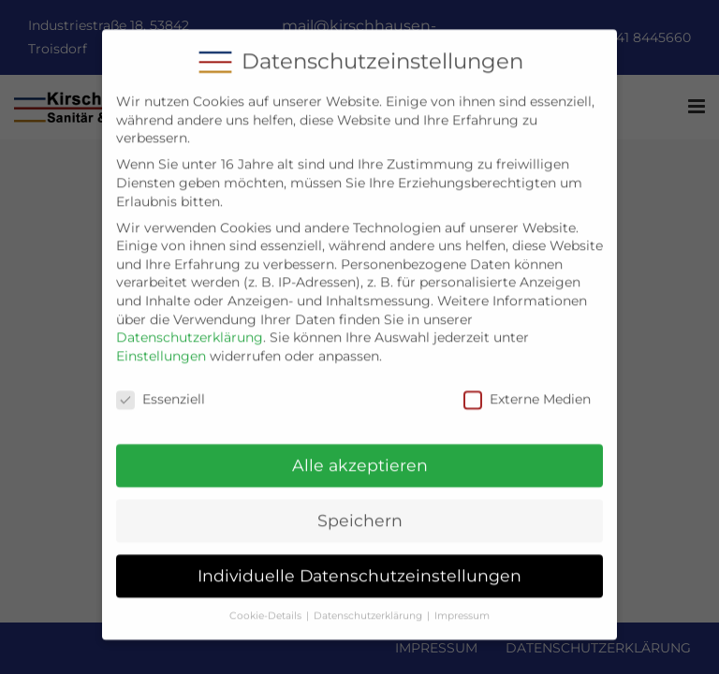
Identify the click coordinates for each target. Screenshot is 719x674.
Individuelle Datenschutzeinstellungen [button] (359, 563)
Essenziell (160, 387)
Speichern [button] (360, 509)
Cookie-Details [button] (265, 603)
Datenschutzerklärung (189, 324)
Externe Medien (527, 387)
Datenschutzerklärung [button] (368, 603)
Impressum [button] (462, 603)
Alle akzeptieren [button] (360, 453)
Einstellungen (161, 343)
